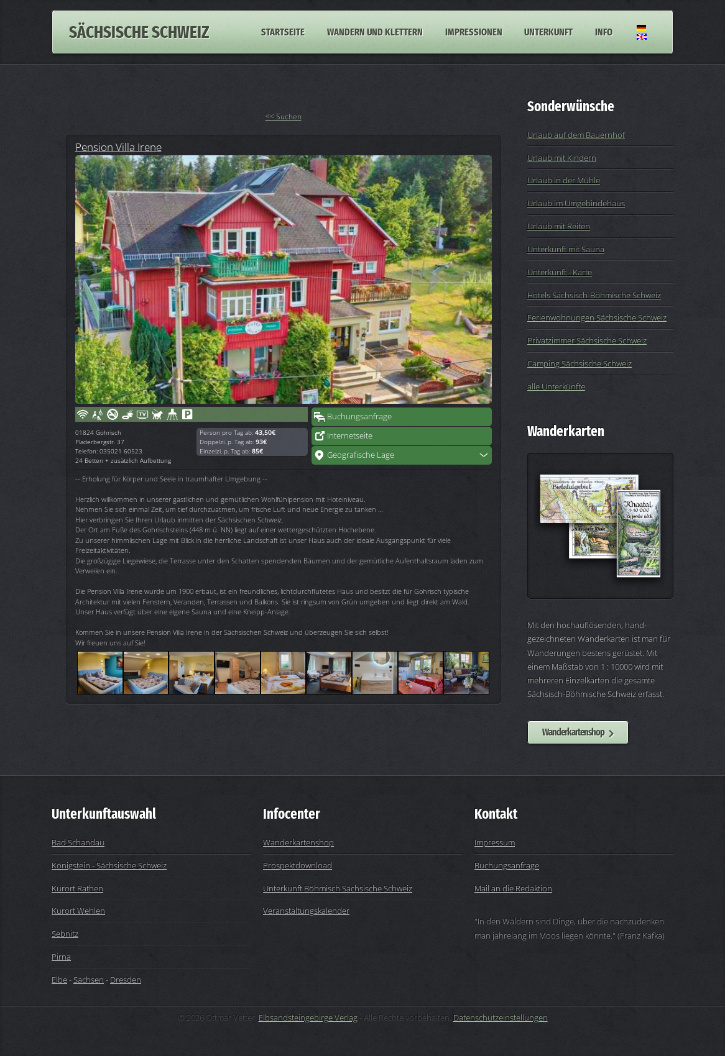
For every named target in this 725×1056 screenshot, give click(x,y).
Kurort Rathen (77, 888)
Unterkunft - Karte (559, 272)
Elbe (59, 979)
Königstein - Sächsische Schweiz (109, 865)
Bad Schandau (78, 842)
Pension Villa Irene (118, 146)
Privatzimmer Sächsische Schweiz (587, 340)
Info (603, 32)
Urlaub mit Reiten (558, 226)
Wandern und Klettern (375, 32)
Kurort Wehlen (78, 910)
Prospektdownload (297, 865)
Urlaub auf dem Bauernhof (576, 134)
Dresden (125, 979)
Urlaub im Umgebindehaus (576, 203)
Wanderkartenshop (573, 732)
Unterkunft (548, 32)
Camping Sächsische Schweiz (579, 363)
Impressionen (473, 32)
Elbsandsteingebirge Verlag (308, 1017)
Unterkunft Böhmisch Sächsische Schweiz (337, 888)
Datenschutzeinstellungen (500, 1017)
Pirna (61, 956)
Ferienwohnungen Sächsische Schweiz (597, 317)
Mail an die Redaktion (513, 888)
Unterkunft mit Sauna (565, 249)
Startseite (283, 32)
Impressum (494, 842)
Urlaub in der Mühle (563, 180)
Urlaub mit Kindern (561, 157)
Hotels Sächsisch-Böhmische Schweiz (594, 295)
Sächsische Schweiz (139, 32)
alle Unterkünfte (556, 386)
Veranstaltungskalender (306, 910)
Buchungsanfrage (359, 416)
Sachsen (88, 979)
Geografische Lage (360, 454)
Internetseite (349, 435)
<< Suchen (284, 116)
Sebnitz (65, 933)
